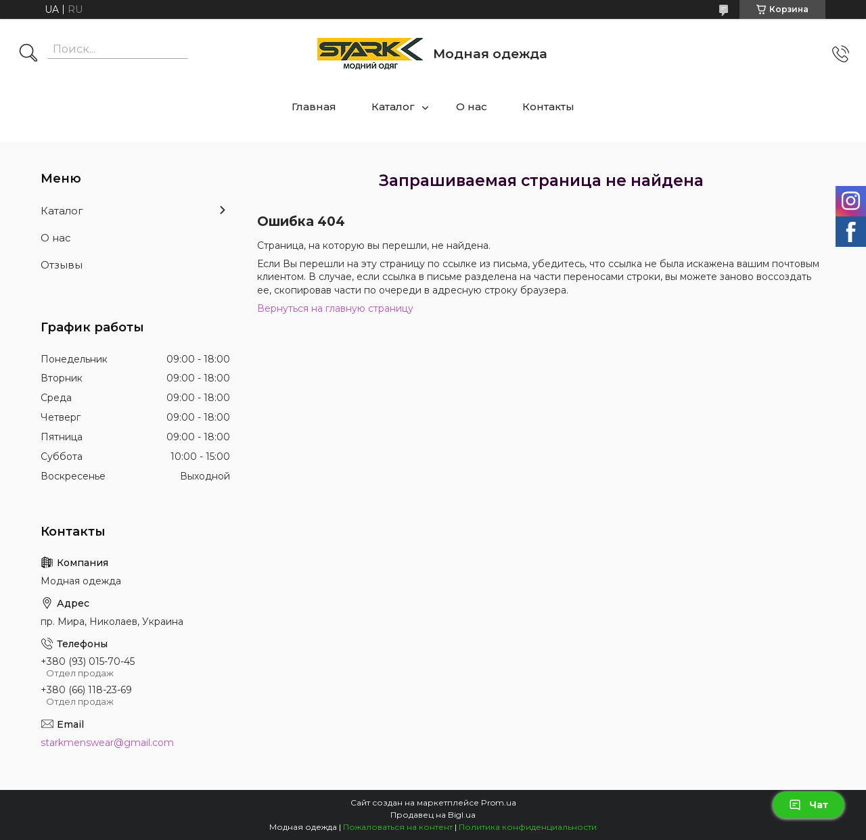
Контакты (548, 106)
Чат (808, 805)
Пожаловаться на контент (398, 827)
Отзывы (62, 264)
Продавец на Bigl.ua (433, 815)
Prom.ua (498, 802)
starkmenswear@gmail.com (107, 743)
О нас (471, 106)
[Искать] (28, 54)
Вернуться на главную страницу (335, 308)
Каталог (393, 106)
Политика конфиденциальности (528, 827)
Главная (314, 106)
